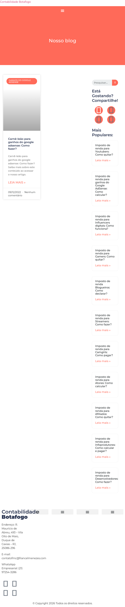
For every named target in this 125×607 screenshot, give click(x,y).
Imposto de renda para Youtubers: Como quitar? (104, 150)
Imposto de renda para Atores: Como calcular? (104, 381)
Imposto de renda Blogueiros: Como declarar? (102, 287)
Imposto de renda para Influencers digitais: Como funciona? (104, 222)
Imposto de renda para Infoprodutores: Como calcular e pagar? (105, 445)
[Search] (115, 83)
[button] (62, 10)
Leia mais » (16, 182)
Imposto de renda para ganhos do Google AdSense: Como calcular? (102, 185)
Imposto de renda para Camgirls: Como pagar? (104, 351)
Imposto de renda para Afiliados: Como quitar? (104, 412)
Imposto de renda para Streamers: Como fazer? (103, 320)
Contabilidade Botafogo (15, 1)
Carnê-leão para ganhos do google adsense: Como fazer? (21, 143)
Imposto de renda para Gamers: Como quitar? (104, 255)
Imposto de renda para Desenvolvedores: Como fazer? (106, 477)
